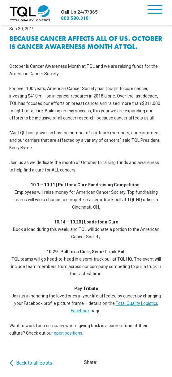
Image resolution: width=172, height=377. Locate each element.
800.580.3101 (76, 18)
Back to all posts (30, 363)
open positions (68, 333)
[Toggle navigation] (155, 10)
